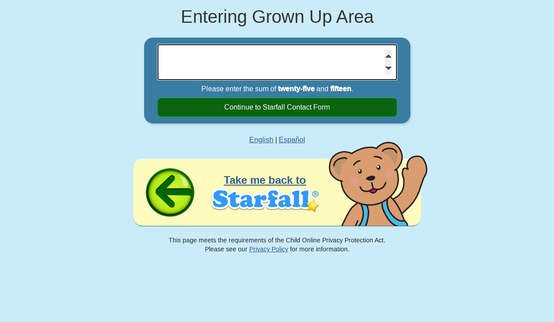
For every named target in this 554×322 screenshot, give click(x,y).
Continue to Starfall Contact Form (277, 107)
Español (292, 140)
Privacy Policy (268, 249)
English (261, 140)
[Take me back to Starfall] (277, 192)
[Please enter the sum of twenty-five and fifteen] (277, 62)
